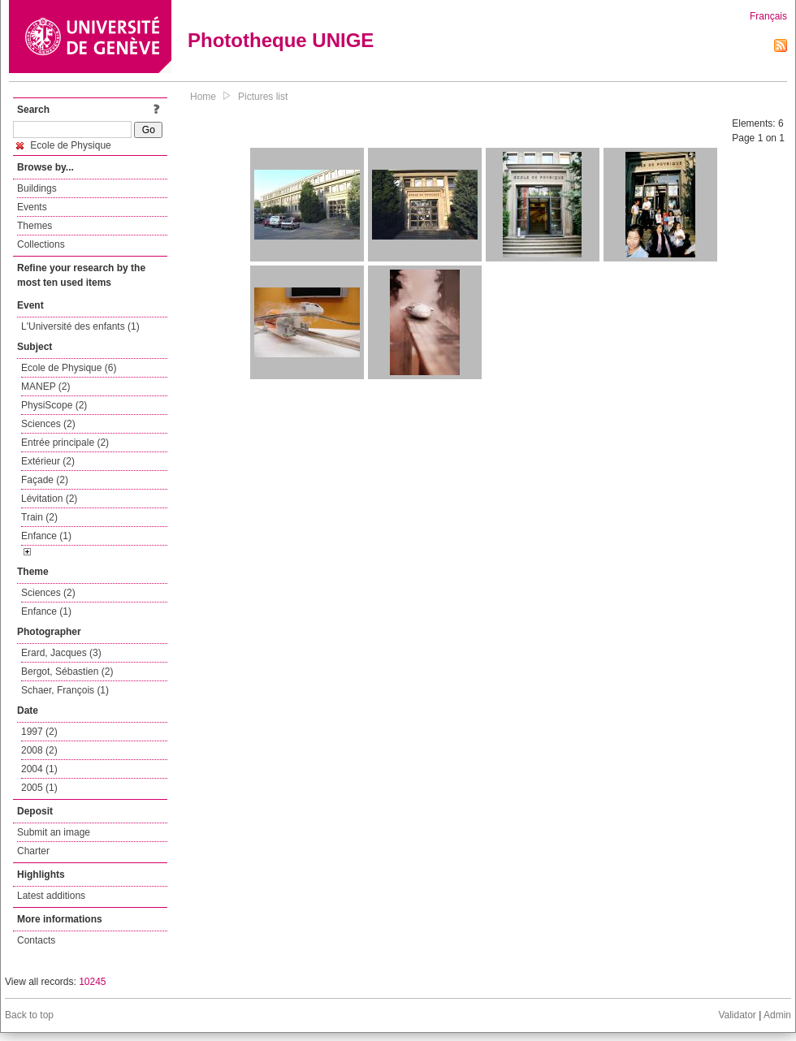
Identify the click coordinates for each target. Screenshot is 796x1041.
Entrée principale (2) (65, 442)
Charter (33, 851)
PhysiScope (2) (54, 405)
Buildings (37, 188)
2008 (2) (39, 750)
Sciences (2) (48, 424)
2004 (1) (39, 769)
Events (32, 207)
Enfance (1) (46, 536)
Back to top (29, 1015)
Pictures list (263, 96)
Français (768, 16)
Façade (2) (44, 480)
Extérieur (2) (48, 461)
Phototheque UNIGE (281, 40)
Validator (736, 1015)
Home (203, 96)
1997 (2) (39, 731)
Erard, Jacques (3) (61, 653)
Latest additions (51, 895)
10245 (92, 981)
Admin (777, 1015)
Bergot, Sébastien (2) (67, 671)
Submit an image (53, 832)
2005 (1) (39, 787)
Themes (34, 225)
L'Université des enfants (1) (80, 326)
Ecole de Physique (63, 145)
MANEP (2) (45, 386)
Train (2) (39, 517)
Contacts (36, 940)
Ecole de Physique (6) (68, 368)
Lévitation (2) (49, 498)
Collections (41, 244)
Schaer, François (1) (65, 690)
